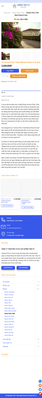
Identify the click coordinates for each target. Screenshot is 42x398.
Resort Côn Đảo (9, 295)
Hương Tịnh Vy (32, 395)
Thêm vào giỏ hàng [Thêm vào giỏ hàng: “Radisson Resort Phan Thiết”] (7, 205)
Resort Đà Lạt (8, 330)
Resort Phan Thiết (18, 13)
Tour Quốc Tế (7, 343)
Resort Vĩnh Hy (9, 324)
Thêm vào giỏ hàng (18, 76)
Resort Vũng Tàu (9, 327)
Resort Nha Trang (10, 308)
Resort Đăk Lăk (9, 335)
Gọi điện (10, 71)
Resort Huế (8, 303)
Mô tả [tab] (3, 92)
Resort (5, 289)
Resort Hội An (8, 300)
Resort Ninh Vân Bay (10, 311)
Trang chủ (6, 13)
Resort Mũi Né (8, 305)
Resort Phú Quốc (9, 316)
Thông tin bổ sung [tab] (7, 96)
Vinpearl (5, 346)
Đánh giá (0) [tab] (5, 100)
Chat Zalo (30, 71)
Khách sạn (6, 285)
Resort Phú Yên (9, 319)
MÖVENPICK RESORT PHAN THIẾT (26, 202)
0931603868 (18, 220)
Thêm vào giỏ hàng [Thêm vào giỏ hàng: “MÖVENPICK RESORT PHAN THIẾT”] (27, 207)
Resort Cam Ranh (10, 292)
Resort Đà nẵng (9, 332)
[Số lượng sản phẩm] (4, 76)
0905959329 (10, 220)
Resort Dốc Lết (9, 297)
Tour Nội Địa (7, 339)
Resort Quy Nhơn (9, 321)
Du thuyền (6, 282)
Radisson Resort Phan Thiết (6, 201)
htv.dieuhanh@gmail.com (14, 228)
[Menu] (2, 6)
